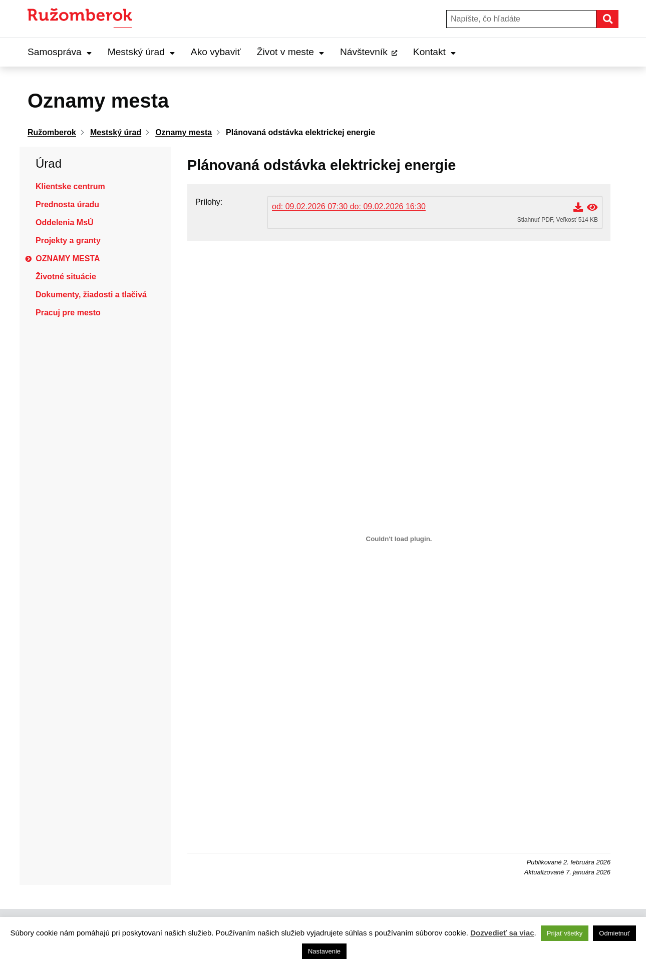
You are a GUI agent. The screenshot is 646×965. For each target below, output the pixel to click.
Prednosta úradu (67, 204)
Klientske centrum (70, 186)
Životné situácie (66, 276)
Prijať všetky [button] (564, 933)
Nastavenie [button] (324, 951)
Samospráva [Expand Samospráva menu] (60, 52)
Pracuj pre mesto (68, 312)
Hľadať (617, 19)
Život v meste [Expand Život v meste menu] (290, 52)
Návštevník (364, 52)
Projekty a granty (68, 240)
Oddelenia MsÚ (65, 222)
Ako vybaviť (216, 52)
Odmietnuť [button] (614, 933)
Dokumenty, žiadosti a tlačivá (91, 294)
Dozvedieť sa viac (502, 932)
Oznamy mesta (68, 258)
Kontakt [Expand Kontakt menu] (434, 52)
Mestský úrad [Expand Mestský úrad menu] (141, 52)
